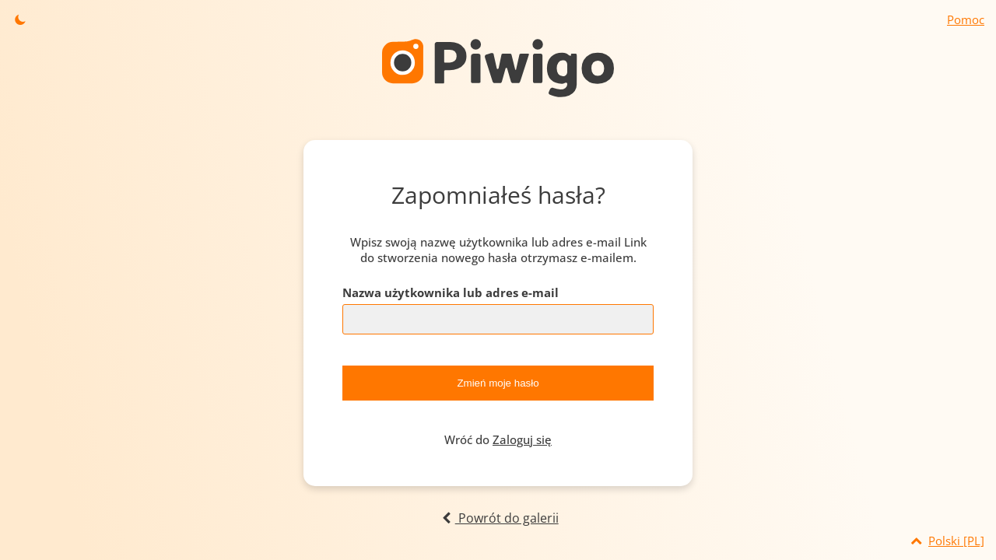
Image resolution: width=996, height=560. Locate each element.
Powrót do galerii (497, 518)
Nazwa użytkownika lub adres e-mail (450, 292)
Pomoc (965, 19)
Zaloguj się (522, 439)
